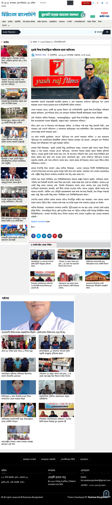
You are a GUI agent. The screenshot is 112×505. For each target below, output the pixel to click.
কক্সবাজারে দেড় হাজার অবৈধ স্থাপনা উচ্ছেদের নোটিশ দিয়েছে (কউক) (69, 285)
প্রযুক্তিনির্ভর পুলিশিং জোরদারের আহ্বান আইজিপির (54, 397)
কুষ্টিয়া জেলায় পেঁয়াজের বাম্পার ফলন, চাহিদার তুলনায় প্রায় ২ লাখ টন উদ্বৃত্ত (14, 60)
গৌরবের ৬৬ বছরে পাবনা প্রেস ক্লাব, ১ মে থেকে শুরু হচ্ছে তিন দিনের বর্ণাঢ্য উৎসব (69, 263)
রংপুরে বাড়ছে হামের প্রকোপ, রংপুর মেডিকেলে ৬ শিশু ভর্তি (12, 200)
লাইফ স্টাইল (91, 22)
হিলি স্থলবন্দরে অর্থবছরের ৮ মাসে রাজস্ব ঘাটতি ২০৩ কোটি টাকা (13, 219)
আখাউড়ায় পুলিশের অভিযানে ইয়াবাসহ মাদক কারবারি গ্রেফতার (16, 374)
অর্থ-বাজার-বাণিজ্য (29, 22)
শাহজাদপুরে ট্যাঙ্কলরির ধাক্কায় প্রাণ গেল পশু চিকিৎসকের (14, 102)
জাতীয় (10, 22)
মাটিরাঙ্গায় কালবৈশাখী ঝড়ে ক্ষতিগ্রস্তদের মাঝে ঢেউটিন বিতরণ (97, 262)
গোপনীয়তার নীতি (68, 458)
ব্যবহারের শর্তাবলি (48, 458)
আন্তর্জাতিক (53, 22)
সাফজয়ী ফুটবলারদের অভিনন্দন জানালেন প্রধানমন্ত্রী (13, 239)
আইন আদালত (42, 22)
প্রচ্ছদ (4, 22)
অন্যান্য (4, 25)
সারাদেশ (62, 22)
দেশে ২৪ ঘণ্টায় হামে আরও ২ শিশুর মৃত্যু (17, 351)
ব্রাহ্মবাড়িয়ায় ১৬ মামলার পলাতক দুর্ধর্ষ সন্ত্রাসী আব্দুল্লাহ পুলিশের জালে (42, 263)
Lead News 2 (46, 42)
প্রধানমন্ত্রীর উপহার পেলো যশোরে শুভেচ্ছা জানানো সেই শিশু (17, 442)
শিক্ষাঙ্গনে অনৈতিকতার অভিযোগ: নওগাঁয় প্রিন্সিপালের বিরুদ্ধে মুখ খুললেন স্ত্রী (42, 285)
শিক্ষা (100, 22)
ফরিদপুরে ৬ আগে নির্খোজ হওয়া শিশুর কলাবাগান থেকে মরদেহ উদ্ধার (16, 397)
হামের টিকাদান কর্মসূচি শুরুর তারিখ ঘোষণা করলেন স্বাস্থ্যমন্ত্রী (12, 140)
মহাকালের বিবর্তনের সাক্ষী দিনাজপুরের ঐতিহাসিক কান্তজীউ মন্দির (97, 285)
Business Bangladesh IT (99, 496)
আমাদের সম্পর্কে (29, 458)
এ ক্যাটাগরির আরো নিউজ (41, 245)
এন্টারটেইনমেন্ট (79, 22)
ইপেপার (86, 3)
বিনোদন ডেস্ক (38, 55)
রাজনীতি (18, 22)
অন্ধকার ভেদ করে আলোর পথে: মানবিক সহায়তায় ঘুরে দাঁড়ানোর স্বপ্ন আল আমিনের (13, 82)
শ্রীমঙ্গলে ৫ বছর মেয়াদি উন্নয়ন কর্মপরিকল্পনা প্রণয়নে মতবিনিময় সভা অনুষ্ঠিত (13, 161)
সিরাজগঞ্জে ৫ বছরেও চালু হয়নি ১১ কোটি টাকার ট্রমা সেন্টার (13, 121)
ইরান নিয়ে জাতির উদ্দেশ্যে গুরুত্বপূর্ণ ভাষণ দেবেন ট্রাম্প (11, 181)
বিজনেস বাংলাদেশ (38, 221)
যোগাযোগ (84, 458)
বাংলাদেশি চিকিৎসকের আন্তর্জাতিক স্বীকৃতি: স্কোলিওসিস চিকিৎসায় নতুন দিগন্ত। (33, 332)
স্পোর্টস (69, 22)
